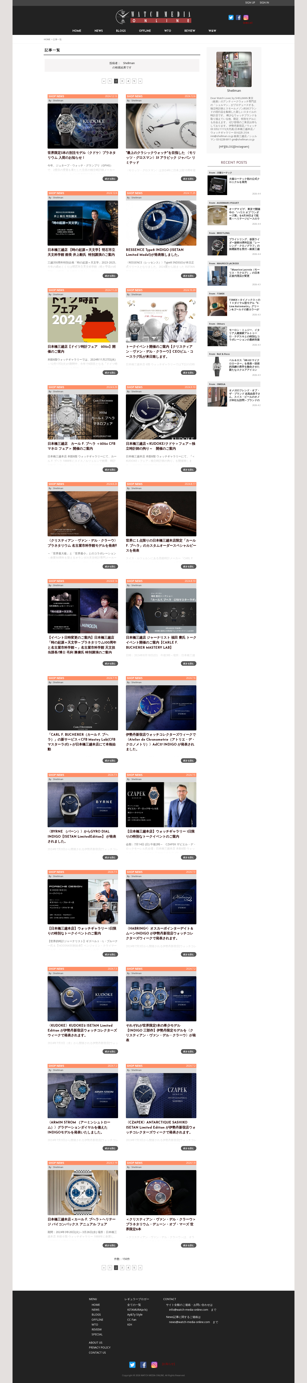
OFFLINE (145, 31)
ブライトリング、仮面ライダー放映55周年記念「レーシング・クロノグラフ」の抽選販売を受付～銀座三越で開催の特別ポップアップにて (244, 247)
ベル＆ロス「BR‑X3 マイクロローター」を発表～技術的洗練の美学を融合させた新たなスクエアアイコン (244, 365)
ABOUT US (95, 1342)
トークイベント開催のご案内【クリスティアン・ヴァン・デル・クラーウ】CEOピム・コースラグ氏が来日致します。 (159, 351)
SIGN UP (250, 3)
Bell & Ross (223, 353)
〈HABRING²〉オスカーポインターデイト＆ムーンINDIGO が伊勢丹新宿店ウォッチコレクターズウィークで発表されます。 (159, 933)
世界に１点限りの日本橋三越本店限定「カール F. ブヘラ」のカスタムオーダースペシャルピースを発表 (161, 545)
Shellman (58, 100)
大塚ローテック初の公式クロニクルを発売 (244, 180)
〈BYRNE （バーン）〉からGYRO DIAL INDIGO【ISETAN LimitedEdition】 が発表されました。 (82, 836)
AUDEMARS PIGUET (228, 202)
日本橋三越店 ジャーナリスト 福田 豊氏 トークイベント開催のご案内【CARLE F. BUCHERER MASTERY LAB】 (161, 642)
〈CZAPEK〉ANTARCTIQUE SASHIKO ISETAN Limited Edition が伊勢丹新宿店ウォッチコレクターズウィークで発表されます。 (161, 1127)
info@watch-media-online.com (188, 1309)
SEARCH (232, 31)
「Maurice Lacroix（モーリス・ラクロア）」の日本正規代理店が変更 (244, 273)
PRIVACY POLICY (99, 1347)
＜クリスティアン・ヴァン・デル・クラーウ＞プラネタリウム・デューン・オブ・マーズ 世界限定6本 (161, 1224)
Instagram (245, 17)
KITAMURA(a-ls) (137, 1309)
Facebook (231, 17)
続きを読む (110, 178)
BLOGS (121, 31)
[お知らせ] (247, 23)
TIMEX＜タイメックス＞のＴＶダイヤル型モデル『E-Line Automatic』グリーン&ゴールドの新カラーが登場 (244, 306)
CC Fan (131, 1319)
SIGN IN (264, 3)
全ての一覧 (134, 1305)
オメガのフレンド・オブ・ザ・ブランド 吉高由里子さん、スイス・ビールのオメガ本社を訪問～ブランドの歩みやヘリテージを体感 (244, 397)
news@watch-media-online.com (189, 1322)
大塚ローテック (224, 172)
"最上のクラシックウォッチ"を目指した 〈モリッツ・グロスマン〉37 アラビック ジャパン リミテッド (161, 157)
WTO (167, 31)
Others (221, 323)
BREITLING (223, 233)
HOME (76, 31)
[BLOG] (229, 146)
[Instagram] (241, 146)
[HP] (222, 146)
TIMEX (221, 293)
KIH (129, 1324)
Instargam (154, 1365)
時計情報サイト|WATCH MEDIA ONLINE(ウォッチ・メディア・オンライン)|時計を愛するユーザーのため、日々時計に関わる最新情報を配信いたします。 (153, 17)
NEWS (99, 31)
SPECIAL (97, 1334)
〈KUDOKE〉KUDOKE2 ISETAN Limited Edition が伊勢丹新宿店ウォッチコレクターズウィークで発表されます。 (82, 1030)
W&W (212, 31)
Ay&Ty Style (135, 1314)
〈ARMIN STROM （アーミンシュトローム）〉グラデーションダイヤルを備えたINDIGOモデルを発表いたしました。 (79, 1127)
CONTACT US (97, 1352)
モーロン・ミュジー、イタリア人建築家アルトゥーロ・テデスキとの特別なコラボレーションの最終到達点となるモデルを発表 (244, 336)
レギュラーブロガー (137, 1299)
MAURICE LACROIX (228, 263)
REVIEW (189, 31)
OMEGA (221, 384)
